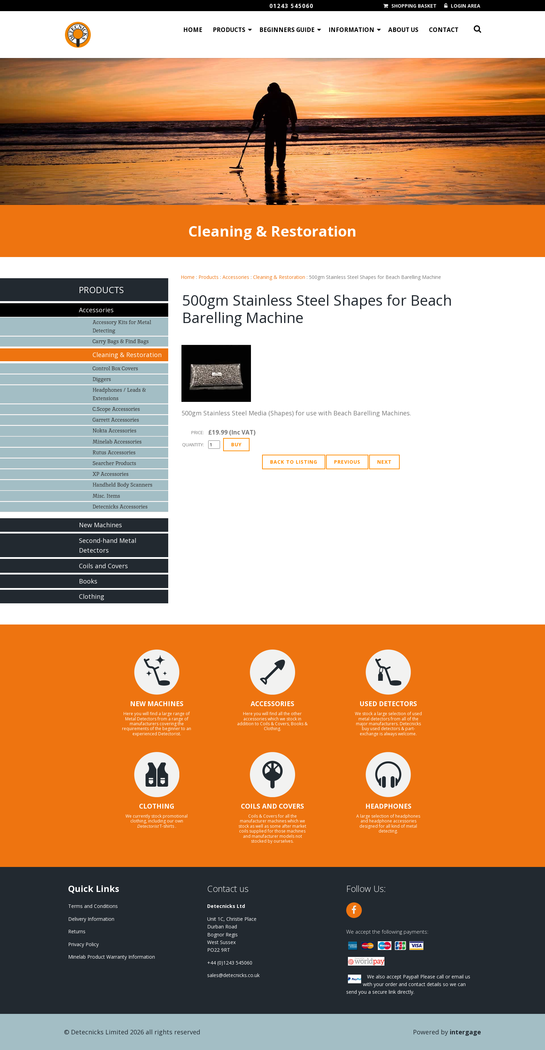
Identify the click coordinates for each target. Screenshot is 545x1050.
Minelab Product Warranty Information (111, 956)
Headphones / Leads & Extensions (119, 394)
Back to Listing (293, 461)
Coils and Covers (103, 566)
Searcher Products (114, 463)
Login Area (465, 5)
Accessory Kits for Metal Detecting (121, 326)
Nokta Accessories (114, 430)
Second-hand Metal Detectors (107, 545)
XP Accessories (110, 474)
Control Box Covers (115, 368)
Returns (77, 931)
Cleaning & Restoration (279, 277)
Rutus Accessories (114, 452)
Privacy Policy (83, 944)
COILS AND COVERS (272, 806)
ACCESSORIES (272, 703)
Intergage (465, 1032)
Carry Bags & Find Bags (120, 341)
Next (384, 461)
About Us (403, 30)
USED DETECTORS (388, 703)
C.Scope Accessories (116, 409)
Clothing (91, 596)
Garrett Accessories (115, 419)
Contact (443, 30)
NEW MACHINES (157, 703)
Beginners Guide (287, 30)
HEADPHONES (388, 806)
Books (88, 581)
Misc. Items (106, 496)
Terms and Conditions (93, 906)
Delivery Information (91, 919)
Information (351, 30)
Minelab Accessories (116, 441)
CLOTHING (156, 806)
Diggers (101, 379)
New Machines (100, 525)
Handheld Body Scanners (122, 484)
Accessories (235, 277)
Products (229, 30)
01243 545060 (291, 6)
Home (192, 30)
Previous (347, 461)
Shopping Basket (414, 5)
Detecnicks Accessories (120, 506)
